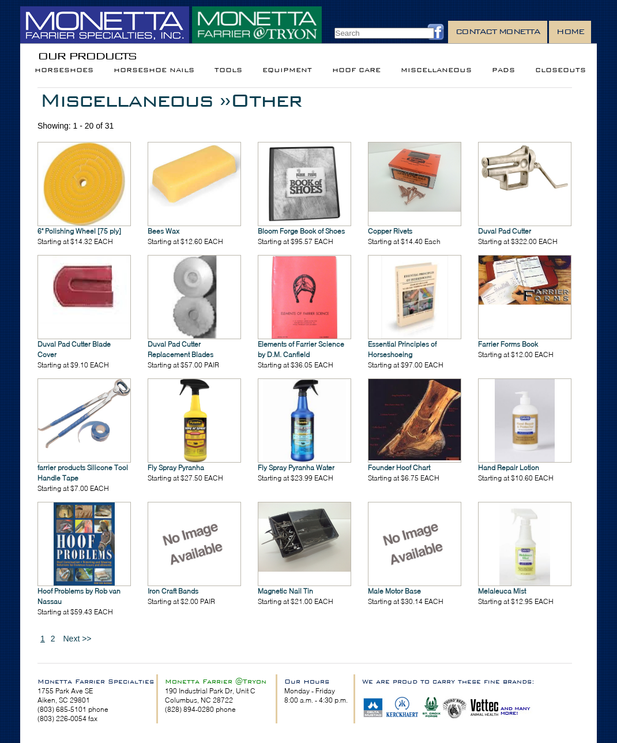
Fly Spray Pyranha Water (296, 467)
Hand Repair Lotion (508, 467)
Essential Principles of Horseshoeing (402, 349)
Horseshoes (64, 70)
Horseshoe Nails (154, 70)
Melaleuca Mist (502, 591)
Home (570, 31)
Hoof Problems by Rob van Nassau (79, 596)
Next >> (77, 638)
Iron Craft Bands (173, 591)
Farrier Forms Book (508, 344)
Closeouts (560, 70)
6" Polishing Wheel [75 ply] (79, 231)
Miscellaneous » (135, 100)
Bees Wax (163, 231)
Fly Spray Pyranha (176, 467)
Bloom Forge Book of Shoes (301, 231)
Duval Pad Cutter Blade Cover (74, 349)
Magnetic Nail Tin (285, 591)
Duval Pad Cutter (504, 231)
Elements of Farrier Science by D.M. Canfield (301, 349)
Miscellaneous (436, 70)
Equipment (287, 70)
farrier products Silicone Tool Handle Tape (82, 472)
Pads (503, 70)
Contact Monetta (498, 31)
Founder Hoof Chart (399, 467)
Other (266, 100)
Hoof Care (356, 70)
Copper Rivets (390, 231)
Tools (228, 70)
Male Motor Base (394, 591)
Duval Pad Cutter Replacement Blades (180, 349)
